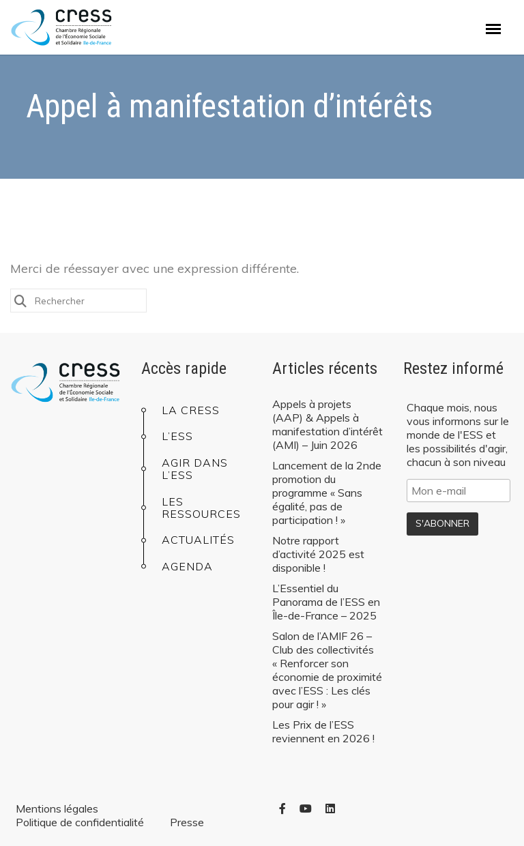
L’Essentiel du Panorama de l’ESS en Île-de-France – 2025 (326, 601)
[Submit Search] (20, 299)
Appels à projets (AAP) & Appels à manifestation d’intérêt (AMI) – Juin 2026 (327, 424)
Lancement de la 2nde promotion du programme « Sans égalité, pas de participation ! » (326, 492)
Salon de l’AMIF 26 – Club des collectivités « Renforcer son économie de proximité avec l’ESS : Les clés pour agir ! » (327, 670)
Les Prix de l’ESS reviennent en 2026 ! (323, 731)
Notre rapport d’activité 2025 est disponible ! (318, 554)
